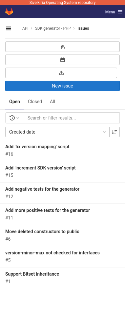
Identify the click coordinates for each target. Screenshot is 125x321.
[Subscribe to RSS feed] (62, 46)
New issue (62, 85)
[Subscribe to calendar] (62, 60)
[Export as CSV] (61, 73)
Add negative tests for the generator (42, 189)
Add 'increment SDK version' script (40, 167)
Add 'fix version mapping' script (37, 146)
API (25, 28)
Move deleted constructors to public (42, 231)
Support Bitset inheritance (32, 274)
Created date (58, 132)
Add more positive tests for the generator (47, 210)
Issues (83, 28)
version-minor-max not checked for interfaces (52, 252)
